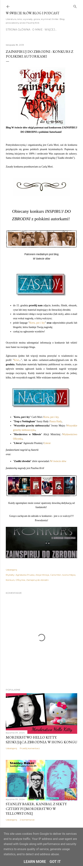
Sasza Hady (56, 421)
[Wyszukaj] (75, 5)
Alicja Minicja (42, 574)
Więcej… (51, 29)
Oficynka (20, 580)
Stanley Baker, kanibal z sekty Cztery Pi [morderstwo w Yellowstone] (36, 809)
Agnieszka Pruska (25, 574)
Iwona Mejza (68, 574)
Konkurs (10, 580)
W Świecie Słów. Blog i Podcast (32, 13)
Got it (55, 861)
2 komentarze (27, 819)
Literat (47, 443)
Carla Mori (55, 574)
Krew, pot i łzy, (52, 417)
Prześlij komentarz (30, 748)
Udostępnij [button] (11, 569)
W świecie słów (58, 461)
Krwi (16, 360)
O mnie (37, 29)
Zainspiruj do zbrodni (37, 580)
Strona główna (18, 29)
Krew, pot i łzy (37, 322)
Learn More (35, 861)
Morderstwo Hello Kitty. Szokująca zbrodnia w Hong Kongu (41, 739)
